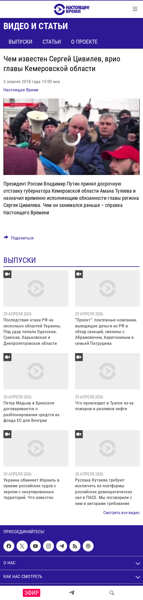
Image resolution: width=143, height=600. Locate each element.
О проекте (84, 41)
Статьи (52, 41)
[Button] (19, 239)
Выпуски (20, 41)
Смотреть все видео (121, 512)
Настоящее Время (21, 89)
